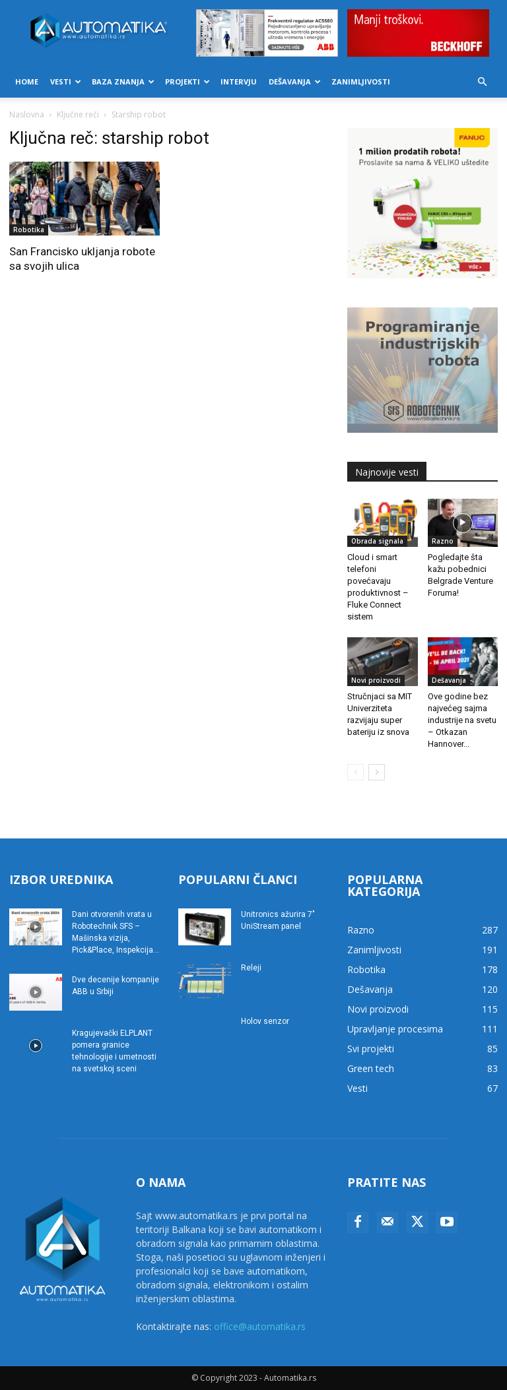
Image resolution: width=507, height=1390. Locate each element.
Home (26, 81)
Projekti (187, 81)
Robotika (28, 229)
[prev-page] (355, 772)
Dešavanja (295, 81)
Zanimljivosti (360, 81)
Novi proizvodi (376, 680)
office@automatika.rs (260, 1326)
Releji (251, 967)
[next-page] (376, 772)
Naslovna (26, 114)
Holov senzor (265, 1021)
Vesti (65, 81)
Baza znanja (123, 81)
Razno (443, 541)
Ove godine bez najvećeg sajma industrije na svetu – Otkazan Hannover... (462, 720)
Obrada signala (377, 541)
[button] (482, 82)
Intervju (238, 81)
